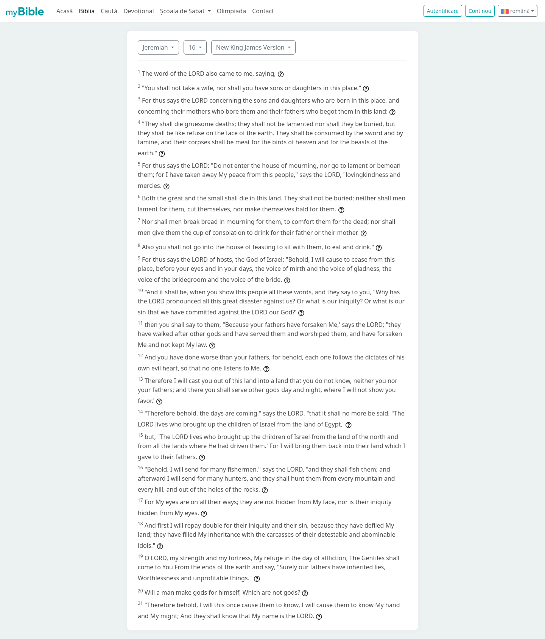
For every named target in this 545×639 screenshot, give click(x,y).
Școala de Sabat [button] (183, 11)
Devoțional (138, 11)
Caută (109, 11)
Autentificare (443, 10)
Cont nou (480, 10)
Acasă (64, 11)
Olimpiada (231, 11)
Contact (263, 11)
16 (192, 47)
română (515, 10)
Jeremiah (156, 47)
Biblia (87, 11)
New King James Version (251, 47)
